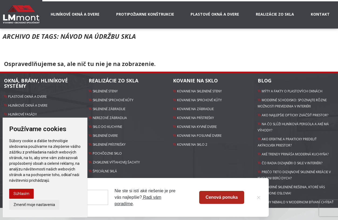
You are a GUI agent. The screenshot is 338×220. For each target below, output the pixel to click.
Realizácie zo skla (275, 14)
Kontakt (320, 14)
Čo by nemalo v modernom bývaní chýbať (298, 202)
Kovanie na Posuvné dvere (199, 135)
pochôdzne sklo (107, 153)
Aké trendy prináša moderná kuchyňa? (295, 154)
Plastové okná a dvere (215, 14)
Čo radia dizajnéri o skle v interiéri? (292, 163)
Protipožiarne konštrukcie (145, 14)
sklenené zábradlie (109, 109)
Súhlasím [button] (21, 193)
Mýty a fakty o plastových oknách (292, 91)
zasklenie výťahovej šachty (116, 162)
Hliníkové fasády (22, 114)
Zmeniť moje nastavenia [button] (34, 204)
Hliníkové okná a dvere (75, 14)
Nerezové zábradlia (110, 118)
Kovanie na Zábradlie (195, 109)
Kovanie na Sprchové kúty (199, 100)
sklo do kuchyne (107, 126)
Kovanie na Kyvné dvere (197, 126)
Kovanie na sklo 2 (192, 144)
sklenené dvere (105, 135)
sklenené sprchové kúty (113, 100)
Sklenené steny (105, 91)
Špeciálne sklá (105, 171)
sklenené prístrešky (109, 144)
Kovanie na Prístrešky (195, 118)
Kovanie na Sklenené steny (199, 91)
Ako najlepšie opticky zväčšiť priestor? (295, 115)
